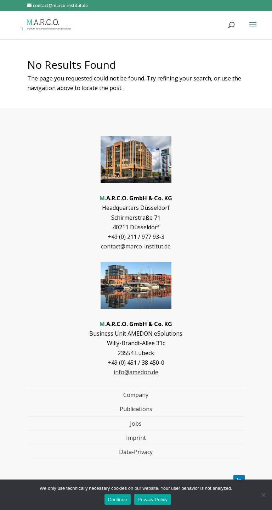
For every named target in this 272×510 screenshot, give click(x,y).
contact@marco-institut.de (136, 246)
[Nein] (263, 494)
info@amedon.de (136, 372)
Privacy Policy (153, 499)
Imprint (136, 438)
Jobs (136, 423)
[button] (253, 29)
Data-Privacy (136, 452)
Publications (136, 409)
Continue (117, 499)
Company (135, 395)
